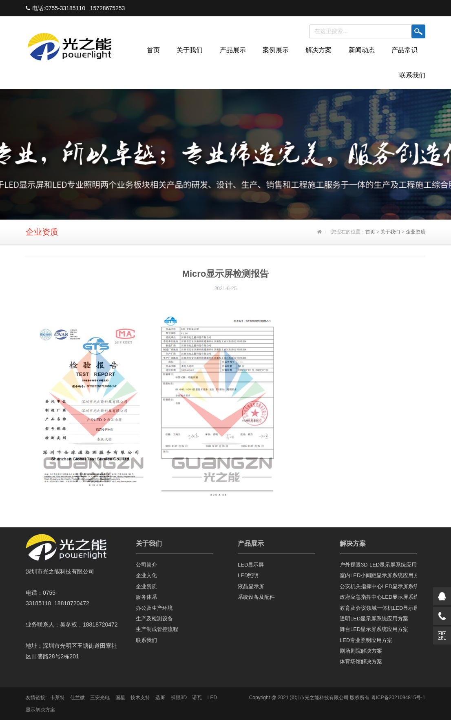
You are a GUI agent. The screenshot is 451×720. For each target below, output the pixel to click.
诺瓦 (197, 697)
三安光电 (100, 697)
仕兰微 (77, 697)
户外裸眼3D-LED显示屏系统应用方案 (378, 565)
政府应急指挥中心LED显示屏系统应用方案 (378, 597)
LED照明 (248, 575)
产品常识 (404, 50)
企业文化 (146, 575)
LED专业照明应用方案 (366, 640)
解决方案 (318, 50)
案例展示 (276, 50)
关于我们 (190, 50)
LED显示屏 (251, 565)
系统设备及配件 (256, 597)
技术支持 (140, 697)
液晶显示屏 (251, 586)
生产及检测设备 (154, 619)
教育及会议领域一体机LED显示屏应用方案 (378, 608)
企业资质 (415, 232)
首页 (153, 50)
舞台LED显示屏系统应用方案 (374, 629)
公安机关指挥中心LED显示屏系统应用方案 (378, 586)
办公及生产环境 (154, 608)
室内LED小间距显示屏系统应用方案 (378, 575)
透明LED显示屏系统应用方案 (374, 619)
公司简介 (146, 565)
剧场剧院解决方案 (361, 651)
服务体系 (146, 597)
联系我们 (412, 75)
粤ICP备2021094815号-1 (398, 697)
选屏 (160, 697)
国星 (120, 697)
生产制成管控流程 (157, 629)
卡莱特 (57, 697)
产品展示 (233, 50)
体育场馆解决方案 (361, 661)
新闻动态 (362, 50)
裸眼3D (179, 697)
